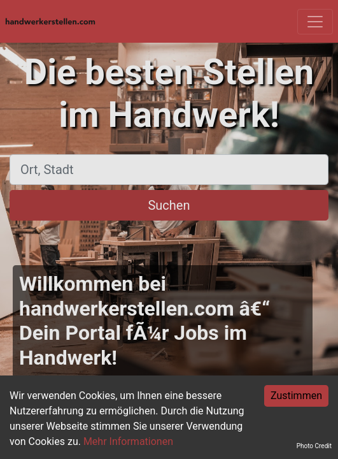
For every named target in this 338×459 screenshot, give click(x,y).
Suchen (169, 205)
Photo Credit (314, 445)
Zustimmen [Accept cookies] (296, 396)
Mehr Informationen (128, 441)
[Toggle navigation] (315, 21)
